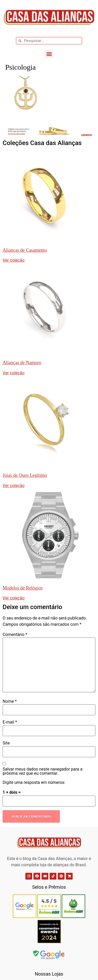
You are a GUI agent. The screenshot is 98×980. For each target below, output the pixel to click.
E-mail (10, 722)
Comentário (15, 635)
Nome (10, 701)
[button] (49, 54)
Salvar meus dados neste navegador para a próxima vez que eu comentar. (43, 771)
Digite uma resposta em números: (34, 782)
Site (6, 743)
